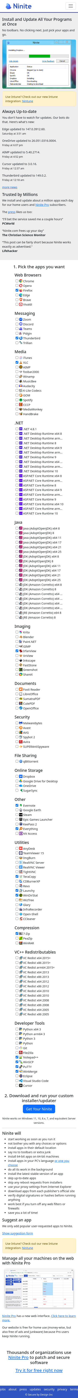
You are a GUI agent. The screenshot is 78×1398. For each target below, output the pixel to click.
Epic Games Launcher (34, 819)
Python (24, 1043)
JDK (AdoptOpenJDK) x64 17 (38, 570)
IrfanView (26, 651)
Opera (24, 286)
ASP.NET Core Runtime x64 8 (39, 476)
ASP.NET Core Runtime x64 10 (39, 504)
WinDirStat (27, 895)
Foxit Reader (28, 689)
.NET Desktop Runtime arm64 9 (39, 452)
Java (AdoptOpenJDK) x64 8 (38, 528)
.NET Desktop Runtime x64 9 (39, 448)
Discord (24, 324)
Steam (24, 815)
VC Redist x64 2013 (32, 972)
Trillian (24, 343)
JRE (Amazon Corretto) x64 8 (38, 613)
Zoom (23, 319)
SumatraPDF (28, 699)
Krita (23, 632)
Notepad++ (27, 1057)
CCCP (23, 405)
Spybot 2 (25, 737)
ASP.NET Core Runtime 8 (36, 485)
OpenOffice (27, 708)
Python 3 (25, 1039)
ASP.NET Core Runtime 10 (37, 513)
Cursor (24, 1085)
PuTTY (24, 1067)
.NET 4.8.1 (26, 429)
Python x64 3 (28, 1029)
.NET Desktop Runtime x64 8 (39, 434)
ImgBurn (25, 858)
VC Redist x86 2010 (32, 995)
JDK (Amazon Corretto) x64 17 (39, 599)
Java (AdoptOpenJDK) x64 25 (38, 552)
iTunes (24, 358)
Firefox (24, 290)
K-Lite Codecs (28, 391)
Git (21, 1048)
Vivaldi (24, 304)
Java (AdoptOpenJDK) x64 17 (38, 542)
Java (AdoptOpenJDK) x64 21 (38, 547)
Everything (27, 829)
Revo (23, 886)
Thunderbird (28, 338)
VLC (22, 362)
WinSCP (25, 1062)
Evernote (25, 805)
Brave (23, 300)
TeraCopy (26, 877)
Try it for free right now (38, 1370)
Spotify (24, 400)
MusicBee (26, 381)
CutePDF (25, 703)
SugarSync (26, 790)
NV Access (26, 834)
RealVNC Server (30, 863)
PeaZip (24, 938)
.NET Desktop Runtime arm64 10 (39, 467)
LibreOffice (27, 694)
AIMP (23, 367)
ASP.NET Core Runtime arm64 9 (39, 495)
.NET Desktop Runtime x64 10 (39, 462)
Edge (23, 295)
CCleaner (25, 919)
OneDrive (26, 786)
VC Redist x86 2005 (32, 1014)
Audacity (25, 386)
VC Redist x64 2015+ (33, 958)
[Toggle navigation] (71, 5)
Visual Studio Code (32, 1081)
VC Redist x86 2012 (32, 986)
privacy (62, 1389)
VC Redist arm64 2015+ (35, 967)
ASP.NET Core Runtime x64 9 (39, 490)
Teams (24, 329)
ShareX (24, 674)
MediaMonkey (29, 409)
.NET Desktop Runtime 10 (37, 471)
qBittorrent (27, 761)
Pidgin (24, 333)
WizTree (25, 900)
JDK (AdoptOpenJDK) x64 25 (38, 580)
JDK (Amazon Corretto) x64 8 (39, 585)
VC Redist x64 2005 (32, 1010)
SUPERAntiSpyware (32, 747)
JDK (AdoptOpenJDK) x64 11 (38, 566)
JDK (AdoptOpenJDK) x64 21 (38, 575)
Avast (23, 728)
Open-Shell (27, 914)
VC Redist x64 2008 (32, 1000)
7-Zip (23, 934)
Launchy (25, 891)
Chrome (25, 281)
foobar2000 (27, 372)
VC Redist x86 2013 (32, 977)
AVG (22, 733)
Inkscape (25, 660)
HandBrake (27, 414)
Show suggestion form (17, 1233)
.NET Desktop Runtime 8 (36, 443)
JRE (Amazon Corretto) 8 (36, 617)
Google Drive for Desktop (37, 781)
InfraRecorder (29, 909)
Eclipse (24, 1076)
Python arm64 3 (30, 1034)
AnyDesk (25, 849)
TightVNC (26, 872)
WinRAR (25, 943)
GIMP (23, 646)
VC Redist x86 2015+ (33, 963)
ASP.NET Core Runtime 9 (36, 499)
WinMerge (26, 1071)
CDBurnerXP (28, 881)
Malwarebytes (29, 723)
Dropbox (25, 776)
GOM (23, 395)
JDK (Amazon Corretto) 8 (36, 589)
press (11, 212)
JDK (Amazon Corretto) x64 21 (39, 603)
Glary (23, 905)
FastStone (26, 665)
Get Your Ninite (39, 1108)
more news (9, 187)
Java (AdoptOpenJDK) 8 (35, 533)
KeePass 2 (26, 824)
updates (35, 1389)
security (49, 1389)
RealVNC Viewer (30, 867)
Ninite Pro (42, 205)
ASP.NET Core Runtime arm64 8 (39, 481)
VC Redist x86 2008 (32, 1005)
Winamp (25, 377)
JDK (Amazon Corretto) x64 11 (39, 594)
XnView (24, 656)
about (13, 1389)
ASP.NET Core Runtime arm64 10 (39, 509)
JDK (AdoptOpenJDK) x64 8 (37, 556)
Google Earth (28, 810)
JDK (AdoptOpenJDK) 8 (34, 561)
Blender (25, 637)
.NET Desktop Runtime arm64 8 (39, 438)
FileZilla (24, 1053)
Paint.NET (26, 642)
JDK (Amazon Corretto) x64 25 (39, 608)
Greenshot (26, 670)
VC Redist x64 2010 (32, 991)
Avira (23, 742)
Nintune (27, 101)
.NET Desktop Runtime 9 (36, 457)
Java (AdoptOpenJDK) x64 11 (38, 538)
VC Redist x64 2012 (32, 981)
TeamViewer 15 (30, 853)
